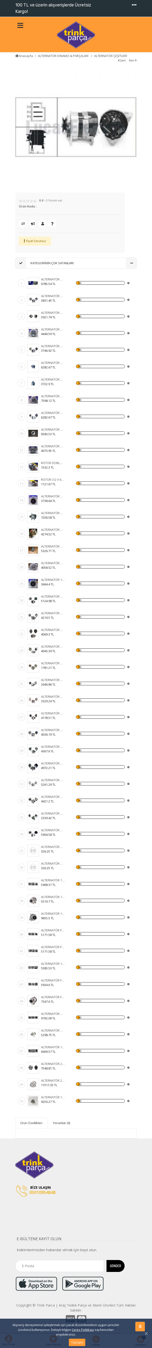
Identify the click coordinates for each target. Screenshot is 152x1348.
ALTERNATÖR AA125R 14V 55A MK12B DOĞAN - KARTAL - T (53, 546)
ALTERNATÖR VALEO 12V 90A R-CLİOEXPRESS (53, 730)
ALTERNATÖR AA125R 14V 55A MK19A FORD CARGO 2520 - (53, 446)
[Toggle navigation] (134, 5)
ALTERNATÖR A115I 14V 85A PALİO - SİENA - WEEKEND (53, 312)
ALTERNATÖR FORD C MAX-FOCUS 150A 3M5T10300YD (53, 980)
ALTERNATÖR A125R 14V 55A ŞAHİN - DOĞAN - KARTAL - (53, 346)
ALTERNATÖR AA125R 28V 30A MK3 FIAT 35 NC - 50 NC (53, 296)
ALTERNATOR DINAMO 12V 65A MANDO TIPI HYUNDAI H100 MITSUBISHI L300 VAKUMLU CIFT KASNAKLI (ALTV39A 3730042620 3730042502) (53, 646)
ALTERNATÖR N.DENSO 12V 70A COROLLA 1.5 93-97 (53, 797)
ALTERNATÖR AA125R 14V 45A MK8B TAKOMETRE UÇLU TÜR (53, 379)
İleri (133, 60)
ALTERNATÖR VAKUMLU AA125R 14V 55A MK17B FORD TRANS (53, 396)
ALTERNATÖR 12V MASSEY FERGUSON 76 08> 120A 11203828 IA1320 (53, 1097)
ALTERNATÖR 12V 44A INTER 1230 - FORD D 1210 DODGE (53, 580)
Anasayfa (24, 56)
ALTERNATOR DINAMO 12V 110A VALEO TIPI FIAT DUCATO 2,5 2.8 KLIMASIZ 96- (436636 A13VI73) (53, 630)
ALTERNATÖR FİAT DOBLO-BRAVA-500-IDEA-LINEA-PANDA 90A (53, 947)
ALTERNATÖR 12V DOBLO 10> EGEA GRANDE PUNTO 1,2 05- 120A (53, 1047)
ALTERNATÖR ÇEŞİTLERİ (110, 56)
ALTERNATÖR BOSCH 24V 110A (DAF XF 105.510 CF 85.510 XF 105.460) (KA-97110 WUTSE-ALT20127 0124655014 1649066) (53, 713)
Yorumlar (61, 1123)
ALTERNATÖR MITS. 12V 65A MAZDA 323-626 (53, 613)
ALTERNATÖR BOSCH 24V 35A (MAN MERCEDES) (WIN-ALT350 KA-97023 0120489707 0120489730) (53, 663)
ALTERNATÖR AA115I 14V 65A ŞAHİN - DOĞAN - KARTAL (53, 413)
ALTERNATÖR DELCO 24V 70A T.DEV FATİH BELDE (53, 780)
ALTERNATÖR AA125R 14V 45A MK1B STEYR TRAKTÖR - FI (53, 496)
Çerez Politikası (83, 1329)
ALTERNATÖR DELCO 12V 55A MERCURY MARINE (53, 763)
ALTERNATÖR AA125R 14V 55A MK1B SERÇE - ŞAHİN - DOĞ (53, 529)
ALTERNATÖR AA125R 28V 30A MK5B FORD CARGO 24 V (53, 329)
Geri (122, 60)
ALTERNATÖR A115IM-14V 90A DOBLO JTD (53, 429)
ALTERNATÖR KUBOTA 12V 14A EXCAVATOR (53, 813)
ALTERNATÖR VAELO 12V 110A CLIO (53, 596)
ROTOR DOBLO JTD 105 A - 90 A (53, 463)
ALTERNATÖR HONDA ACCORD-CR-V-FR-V (53, 1014)
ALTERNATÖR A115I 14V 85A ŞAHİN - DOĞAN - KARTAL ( (53, 363)
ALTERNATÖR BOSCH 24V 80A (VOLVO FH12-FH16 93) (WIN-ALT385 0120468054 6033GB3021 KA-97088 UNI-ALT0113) (53, 680)
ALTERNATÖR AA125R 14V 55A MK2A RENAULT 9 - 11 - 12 (53, 563)
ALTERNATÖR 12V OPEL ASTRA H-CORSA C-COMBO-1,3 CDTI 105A (53, 880)
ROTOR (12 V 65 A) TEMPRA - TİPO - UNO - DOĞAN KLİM (53, 479)
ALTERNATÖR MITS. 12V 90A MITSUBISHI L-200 (53, 746)
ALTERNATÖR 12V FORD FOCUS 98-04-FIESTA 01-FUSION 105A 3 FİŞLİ (53, 963)
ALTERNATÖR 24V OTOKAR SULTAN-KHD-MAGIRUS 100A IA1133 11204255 (53, 1080)
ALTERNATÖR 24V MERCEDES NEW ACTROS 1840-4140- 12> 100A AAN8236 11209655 (53, 1064)
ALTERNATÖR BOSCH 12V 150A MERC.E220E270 (53, 830)
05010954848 (36, 1191)
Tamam (77, 1342)
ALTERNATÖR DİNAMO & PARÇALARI (63, 56)
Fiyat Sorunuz (36, 241)
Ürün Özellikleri (31, 1123)
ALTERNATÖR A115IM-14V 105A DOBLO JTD (53, 513)
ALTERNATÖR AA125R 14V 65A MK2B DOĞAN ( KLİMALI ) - (53, 279)
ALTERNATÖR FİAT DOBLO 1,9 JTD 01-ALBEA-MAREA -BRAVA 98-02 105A (53, 930)
